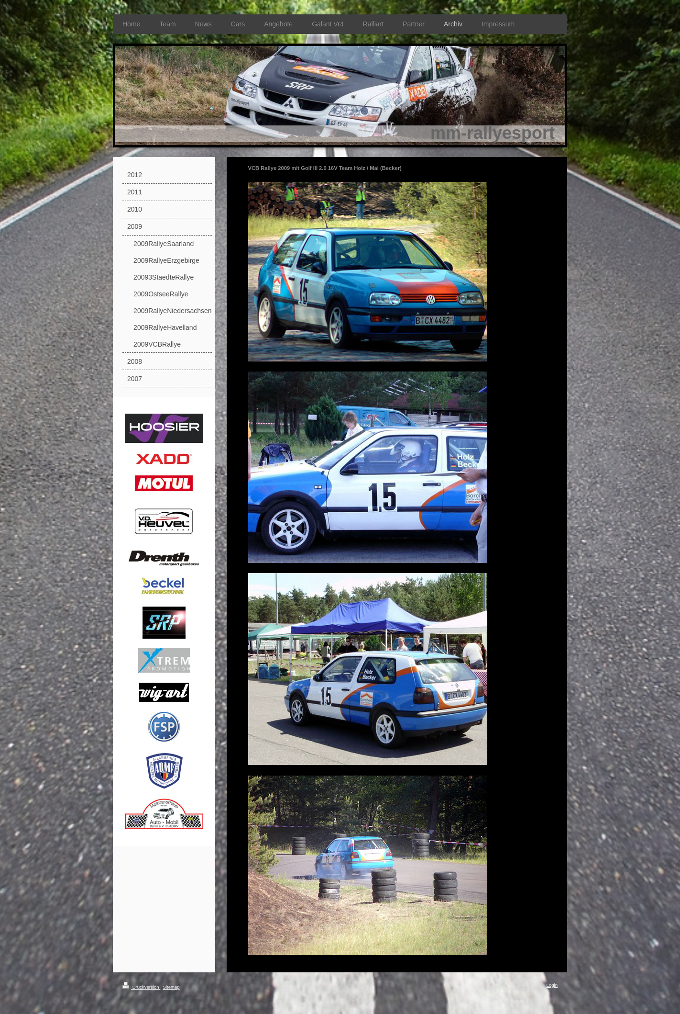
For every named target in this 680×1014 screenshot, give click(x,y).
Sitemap (171, 987)
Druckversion (141, 987)
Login (552, 985)
